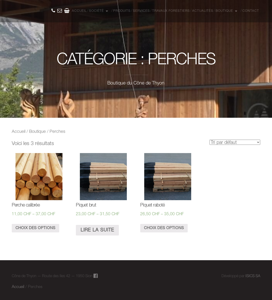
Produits (122, 10)
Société (96, 10)
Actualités (202, 10)
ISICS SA (252, 276)
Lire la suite (97, 230)
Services (141, 10)
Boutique (224, 10)
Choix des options (35, 228)
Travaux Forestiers (171, 10)
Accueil (79, 10)
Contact (250, 10)
